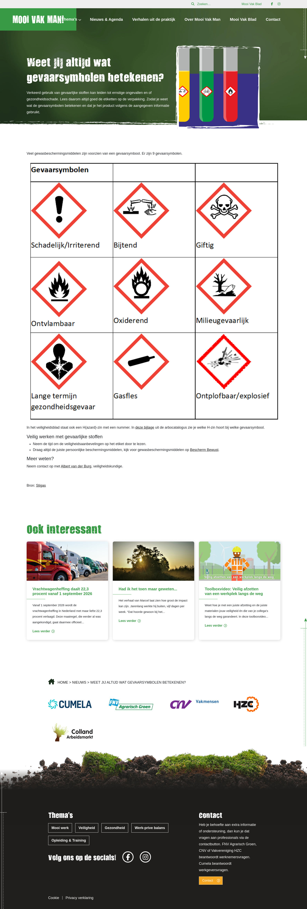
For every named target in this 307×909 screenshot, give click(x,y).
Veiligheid (87, 828)
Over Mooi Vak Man (202, 19)
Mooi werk (60, 828)
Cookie (53, 898)
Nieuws (79, 682)
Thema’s (69, 19)
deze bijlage (144, 427)
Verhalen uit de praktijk (153, 19)
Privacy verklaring (79, 898)
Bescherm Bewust (204, 450)
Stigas (41, 485)
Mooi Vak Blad (252, 4)
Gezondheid (115, 828)
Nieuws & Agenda (106, 19)
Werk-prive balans (150, 828)
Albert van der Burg (76, 466)
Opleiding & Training (68, 840)
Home (63, 682)
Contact (273, 19)
